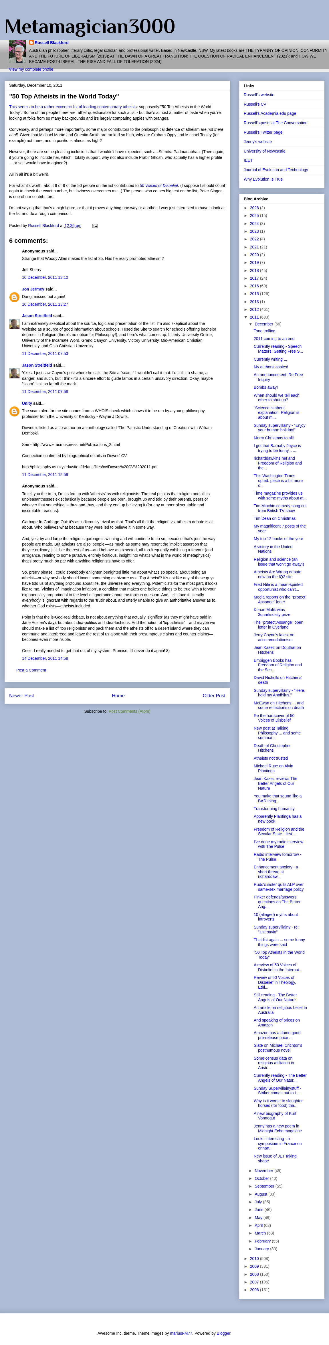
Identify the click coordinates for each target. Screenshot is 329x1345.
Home (118, 695)
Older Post (214, 695)
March (261, 1233)
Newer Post (21, 695)
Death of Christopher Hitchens (272, 748)
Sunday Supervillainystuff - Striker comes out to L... (277, 1090)
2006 (255, 1289)
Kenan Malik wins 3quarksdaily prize (272, 612)
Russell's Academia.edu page (270, 113)
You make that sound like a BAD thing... (278, 798)
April (259, 1225)
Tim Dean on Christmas (275, 518)
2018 (255, 270)
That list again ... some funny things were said (279, 942)
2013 (255, 301)
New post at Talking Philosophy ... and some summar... (277, 733)
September (265, 1186)
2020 (255, 254)
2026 (255, 208)
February (263, 1241)
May (259, 1217)
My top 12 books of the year (278, 538)
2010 (255, 1258)
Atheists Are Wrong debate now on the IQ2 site (277, 574)
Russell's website (259, 94)
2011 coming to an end (274, 338)
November (264, 1170)
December (264, 324)
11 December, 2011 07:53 (45, 353)
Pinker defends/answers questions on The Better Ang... (277, 902)
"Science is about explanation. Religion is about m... (276, 413)
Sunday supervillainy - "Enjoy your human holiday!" (280, 427)
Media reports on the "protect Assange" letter (279, 599)
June (259, 1209)
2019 (255, 262)
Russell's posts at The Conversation (276, 123)
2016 (255, 286)
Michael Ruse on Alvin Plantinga (273, 768)
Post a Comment (31, 670)
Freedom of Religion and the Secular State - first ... (279, 831)
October (262, 1178)
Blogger (223, 1333)
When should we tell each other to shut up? (277, 397)
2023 (255, 231)
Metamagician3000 (90, 26)
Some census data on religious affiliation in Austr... (274, 1063)
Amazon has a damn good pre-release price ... (277, 1035)
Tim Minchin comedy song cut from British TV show (280, 508)
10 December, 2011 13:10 (45, 277)
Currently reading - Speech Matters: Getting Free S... (278, 348)
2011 (255, 317)
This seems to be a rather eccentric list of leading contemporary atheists (73, 106)
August (261, 1194)
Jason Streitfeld (37, 315)
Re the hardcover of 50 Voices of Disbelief (274, 718)
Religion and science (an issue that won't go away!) (279, 561)
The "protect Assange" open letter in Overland (278, 624)
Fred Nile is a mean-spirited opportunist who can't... (278, 587)
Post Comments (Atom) (129, 711)
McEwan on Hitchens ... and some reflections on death (279, 705)
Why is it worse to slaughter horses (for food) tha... (278, 1103)
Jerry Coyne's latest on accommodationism (274, 637)
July (259, 1202)
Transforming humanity (274, 808)
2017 (255, 278)
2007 (255, 1282)
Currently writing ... (270, 359)
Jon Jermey (33, 289)
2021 (255, 247)
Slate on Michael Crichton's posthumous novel (278, 1047)
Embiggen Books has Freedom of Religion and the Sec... (278, 665)
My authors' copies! (271, 367)
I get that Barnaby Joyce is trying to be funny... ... (277, 448)
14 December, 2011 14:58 (45, 658)
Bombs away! (266, 387)
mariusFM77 (181, 1333)
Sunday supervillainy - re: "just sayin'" (276, 929)
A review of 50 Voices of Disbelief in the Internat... (278, 967)
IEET (248, 160)
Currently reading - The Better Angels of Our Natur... (280, 1078)
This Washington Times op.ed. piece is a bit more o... (278, 480)
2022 (255, 239)
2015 (255, 293)
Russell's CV (255, 104)
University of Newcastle (265, 151)
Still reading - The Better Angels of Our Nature (275, 997)
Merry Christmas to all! (274, 438)
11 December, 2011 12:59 (45, 474)
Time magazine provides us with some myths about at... (280, 495)
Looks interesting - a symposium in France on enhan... (278, 1143)
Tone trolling (265, 331)
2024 (255, 223)
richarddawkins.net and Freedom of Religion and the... (278, 463)
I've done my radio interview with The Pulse (278, 844)
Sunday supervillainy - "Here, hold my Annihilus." (279, 693)
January (262, 1249)
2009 (255, 1266)
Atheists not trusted (271, 758)
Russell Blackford (52, 42)
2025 (255, 215)
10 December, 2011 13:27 (45, 304)
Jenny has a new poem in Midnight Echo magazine (278, 1128)
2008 (255, 1274)
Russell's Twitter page (263, 132)
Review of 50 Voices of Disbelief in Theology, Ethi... (275, 982)
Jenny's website (258, 141)
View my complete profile (31, 69)
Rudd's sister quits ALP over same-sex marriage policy (279, 887)
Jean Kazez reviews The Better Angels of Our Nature (275, 783)
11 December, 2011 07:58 (45, 391)
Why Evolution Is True (263, 179)
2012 (255, 309)
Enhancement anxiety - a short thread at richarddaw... (276, 872)
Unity (27, 403)
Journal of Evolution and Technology (276, 169)
